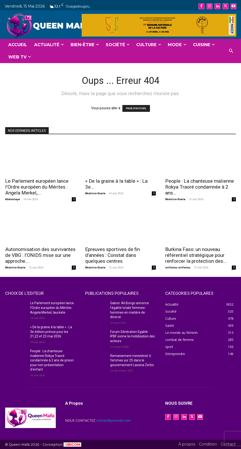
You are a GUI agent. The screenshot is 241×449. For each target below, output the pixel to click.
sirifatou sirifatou (177, 267)
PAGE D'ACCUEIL (136, 108)
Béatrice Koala (95, 193)
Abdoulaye (12, 199)
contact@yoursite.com (113, 420)
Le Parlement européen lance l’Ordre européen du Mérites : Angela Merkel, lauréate (52, 307)
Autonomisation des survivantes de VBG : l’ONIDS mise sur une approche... (40, 255)
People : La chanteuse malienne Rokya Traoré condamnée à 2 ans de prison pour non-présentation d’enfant (52, 360)
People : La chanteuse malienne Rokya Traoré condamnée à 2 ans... (199, 187)
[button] (231, 51)
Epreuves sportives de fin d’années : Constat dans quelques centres (112, 255)
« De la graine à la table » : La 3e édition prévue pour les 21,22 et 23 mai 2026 (51, 331)
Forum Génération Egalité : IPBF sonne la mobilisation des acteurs (132, 336)
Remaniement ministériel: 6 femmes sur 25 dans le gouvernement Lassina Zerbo (132, 360)
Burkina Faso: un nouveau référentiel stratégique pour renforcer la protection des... (196, 255)
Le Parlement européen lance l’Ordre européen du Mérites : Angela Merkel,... (36, 187)
